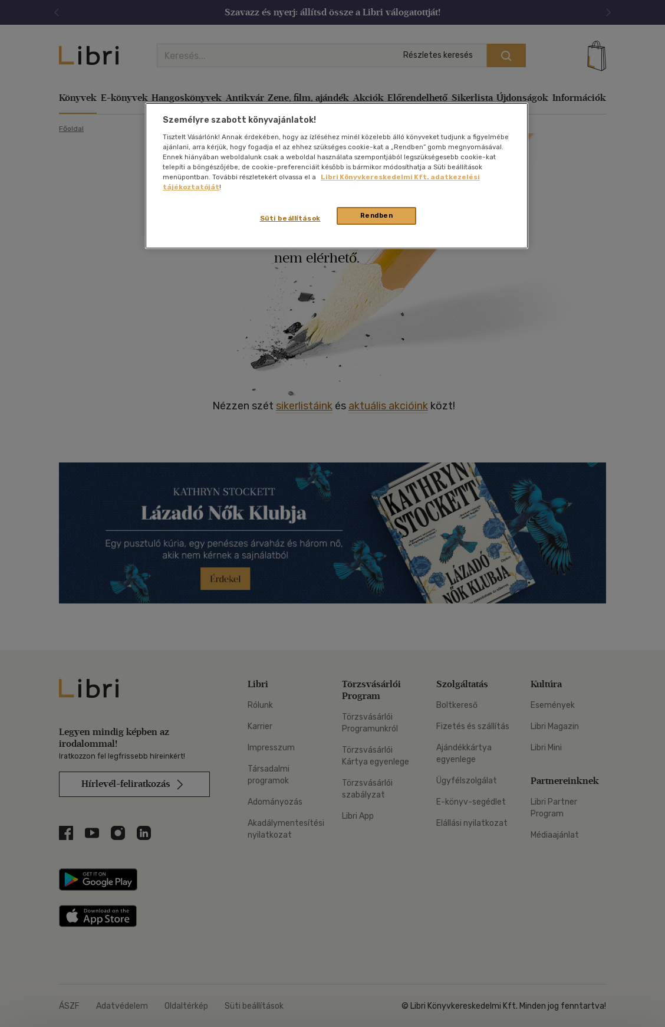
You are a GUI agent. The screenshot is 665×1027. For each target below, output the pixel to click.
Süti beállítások (290, 218)
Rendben (376, 215)
